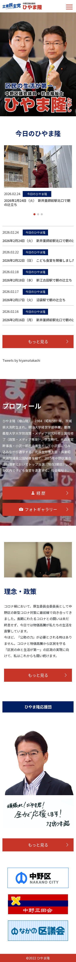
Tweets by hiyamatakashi (21, 360)
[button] (34, 214)
